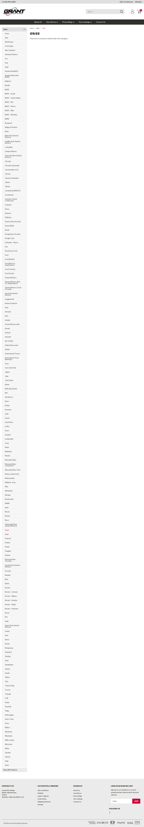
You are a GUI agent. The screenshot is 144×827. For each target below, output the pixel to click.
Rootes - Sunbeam (11, 609)
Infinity (7, 349)
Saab (7, 621)
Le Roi (7, 426)
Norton (7, 516)
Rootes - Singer (10, 604)
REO (6, 579)
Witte (7, 748)
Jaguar (7, 372)
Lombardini (9, 439)
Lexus (7, 431)
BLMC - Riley (9, 110)
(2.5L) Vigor (9, 46)
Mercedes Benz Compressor (10, 465)
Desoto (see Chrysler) (13, 222)
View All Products (10, 770)
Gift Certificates (126, 2)
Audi (6, 67)
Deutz (7, 230)
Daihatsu (8, 217)
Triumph (8, 694)
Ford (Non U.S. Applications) (10, 264)
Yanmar (7, 757)
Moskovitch (9, 499)
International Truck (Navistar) (12, 358)
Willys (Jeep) (9, 740)
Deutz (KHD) (9, 226)
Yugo (7, 761)
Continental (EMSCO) (12, 191)
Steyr (7, 660)
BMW (7, 119)
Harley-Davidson (11, 303)
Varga (7, 702)
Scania (7, 631)
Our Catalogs (85, 22)
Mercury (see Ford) (12, 474)
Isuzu (7, 364)
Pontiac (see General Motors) (12, 566)
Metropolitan (10, 478)
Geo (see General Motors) (11, 294)
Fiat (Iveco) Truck (11, 251)
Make (5, 29)
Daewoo (8, 213)
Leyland (8, 435)
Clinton (7, 186)
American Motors (11, 54)
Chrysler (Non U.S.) (11, 170)
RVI (6, 617)
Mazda (7, 456)
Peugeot (8, 551)
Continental (9, 195)
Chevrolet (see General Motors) (13, 156)
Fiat (6, 247)
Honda (7, 328)
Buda (7, 131)
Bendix (7, 85)
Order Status (42, 799)
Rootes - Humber (11, 600)
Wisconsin (8, 744)
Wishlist (138, 2)
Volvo (7, 723)
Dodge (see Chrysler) (12, 234)
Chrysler (8, 161)
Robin (7, 584)
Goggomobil (9, 299)
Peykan (7, 555)
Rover (7, 613)
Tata (6, 681)
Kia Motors (9, 397)
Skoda (7, 644)
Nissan (7, 512)
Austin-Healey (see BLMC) (12, 76)
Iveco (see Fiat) (10, 368)
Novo (7, 520)
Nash (7, 508)
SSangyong (9, 648)
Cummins (8, 205)
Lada (6, 414)
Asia (6, 63)
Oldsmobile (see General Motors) (11, 525)
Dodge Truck (9, 238)
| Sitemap (24, 823)
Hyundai (8, 337)
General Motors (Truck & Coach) (13, 288)
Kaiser (7, 384)
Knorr (7, 401)
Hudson (8, 333)
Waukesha (8, 736)
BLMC (7, 90)
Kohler (7, 405)
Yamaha (8, 753)
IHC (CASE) (9, 341)
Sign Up (46, 796)
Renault (7, 575)
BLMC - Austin (10, 94)
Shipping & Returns (44, 802)
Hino (6, 316)
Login (39, 796)
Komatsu (8, 410)
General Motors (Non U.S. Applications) (12, 282)
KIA (6, 393)
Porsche (8, 571)
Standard (8, 652)
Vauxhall (8, 707)
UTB (6, 698)
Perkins (7, 543)
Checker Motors (11, 151)
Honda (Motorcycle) (12, 324)
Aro (6, 59)
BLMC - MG (9, 102)
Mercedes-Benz (10, 460)
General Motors (10, 278)
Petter (7, 547)
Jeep (6, 376)
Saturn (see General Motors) (12, 626)
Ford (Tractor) (10, 269)
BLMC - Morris (10, 106)
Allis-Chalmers (10, 50)
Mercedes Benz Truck (12, 470)
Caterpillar (9, 147)
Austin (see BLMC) (11, 71)
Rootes (7, 588)
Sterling (7, 656)
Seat (6, 635)
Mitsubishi (8, 491)
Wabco (7, 727)
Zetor (7, 765)
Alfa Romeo (9, 42)
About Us (38, 22)
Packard (8, 538)
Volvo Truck (9, 719)
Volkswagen (9, 715)
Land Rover (9, 422)
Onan (7, 530)
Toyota (7, 690)
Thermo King (9, 686)
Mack (7, 447)
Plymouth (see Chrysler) (10, 560)
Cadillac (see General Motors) (12, 142)
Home (32, 28)
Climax (7, 182)
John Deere (9, 380)
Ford (6, 255)
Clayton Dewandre (12, 178)
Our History (52, 22)
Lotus (7, 443)
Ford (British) (9, 259)
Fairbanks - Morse (11, 242)
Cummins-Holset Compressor (11, 200)
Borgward (8, 123)
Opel (7, 534)
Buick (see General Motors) (11, 136)
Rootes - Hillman (11, 596)
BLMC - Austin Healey (13, 98)
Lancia (7, 418)
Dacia (7, 209)
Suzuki (7, 673)
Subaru (7, 669)
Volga (7, 711)
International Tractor (12, 354)
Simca (7, 640)
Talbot (7, 677)
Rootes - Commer (11, 592)
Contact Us (100, 22)
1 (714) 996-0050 (8, 2)
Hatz (6, 308)
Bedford (8, 81)
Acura (7, 33)
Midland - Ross (10, 482)
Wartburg (8, 732)
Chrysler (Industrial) (12, 166)
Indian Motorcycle (11, 345)
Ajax (6, 38)
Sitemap (40, 804)
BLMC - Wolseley (11, 115)
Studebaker (9, 665)
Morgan (8, 495)
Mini (6, 487)
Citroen (7, 174)
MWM (7, 503)
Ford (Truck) (9, 273)
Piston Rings (68, 22)
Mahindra (8, 451)
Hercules (8, 312)
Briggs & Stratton (11, 127)
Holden (7, 320)
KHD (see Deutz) (11, 389)
